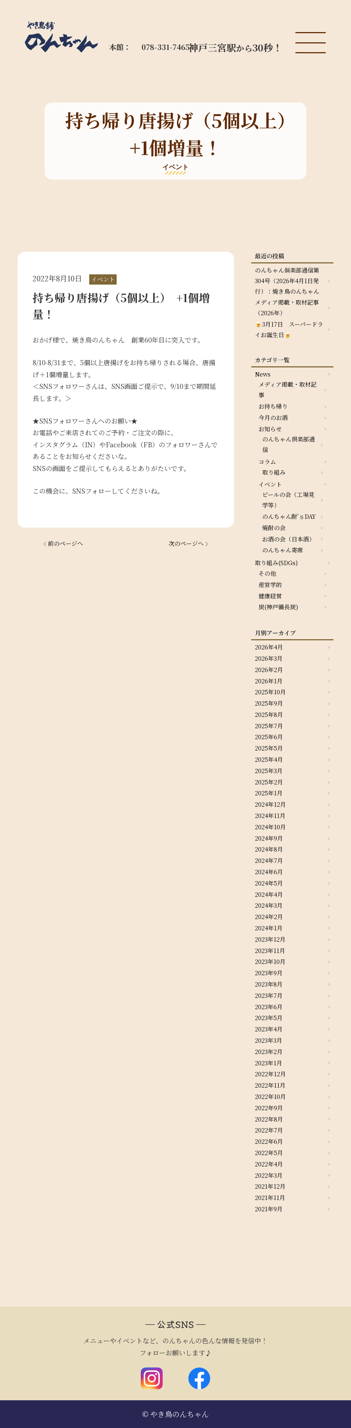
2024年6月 (269, 872)
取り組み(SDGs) (276, 563)
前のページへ (65, 543)
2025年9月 (269, 703)
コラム (267, 462)
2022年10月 (270, 1096)
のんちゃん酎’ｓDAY (289, 516)
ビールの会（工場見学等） (288, 499)
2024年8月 (269, 849)
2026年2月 (269, 669)
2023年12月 (270, 939)
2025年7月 (269, 726)
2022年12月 (270, 1074)
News (263, 374)
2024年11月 (270, 815)
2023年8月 (269, 984)
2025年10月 (270, 692)
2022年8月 (269, 1119)
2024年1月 (269, 928)
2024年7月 (269, 860)
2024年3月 (269, 905)
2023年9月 (269, 973)
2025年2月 (269, 782)
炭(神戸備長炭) (278, 607)
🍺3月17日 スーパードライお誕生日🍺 (289, 329)
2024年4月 (269, 894)
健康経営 (270, 596)
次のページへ (186, 543)
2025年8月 (269, 714)
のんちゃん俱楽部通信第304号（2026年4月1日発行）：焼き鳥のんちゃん (287, 281)
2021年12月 (270, 1186)
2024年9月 (269, 838)
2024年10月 (270, 827)
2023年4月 (269, 1029)
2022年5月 (269, 1153)
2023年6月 (269, 1007)
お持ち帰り (273, 406)
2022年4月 (269, 1164)
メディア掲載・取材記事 (287, 389)
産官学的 (270, 584)
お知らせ (270, 429)
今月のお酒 (273, 417)
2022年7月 (269, 1130)
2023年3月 (268, 1040)
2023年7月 (269, 995)
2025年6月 (269, 737)
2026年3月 (269, 658)
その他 (267, 573)
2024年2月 (269, 916)
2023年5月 (269, 1018)
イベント (270, 484)
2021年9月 (269, 1209)
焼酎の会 (274, 528)
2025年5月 (269, 748)
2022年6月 (269, 1141)
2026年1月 (269, 681)
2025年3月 (269, 771)
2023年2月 (269, 1051)
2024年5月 (269, 883)
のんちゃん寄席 (282, 550)
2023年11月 (270, 950)
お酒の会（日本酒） (288, 539)
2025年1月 (269, 793)
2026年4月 (269, 647)
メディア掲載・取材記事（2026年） (287, 307)
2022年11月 (270, 1085)
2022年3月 (269, 1175)
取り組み (274, 472)
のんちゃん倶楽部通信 (288, 444)
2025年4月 (269, 759)
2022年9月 (269, 1108)
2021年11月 (270, 1197)
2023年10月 (270, 961)
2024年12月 (270, 804)
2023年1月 (268, 1063)
